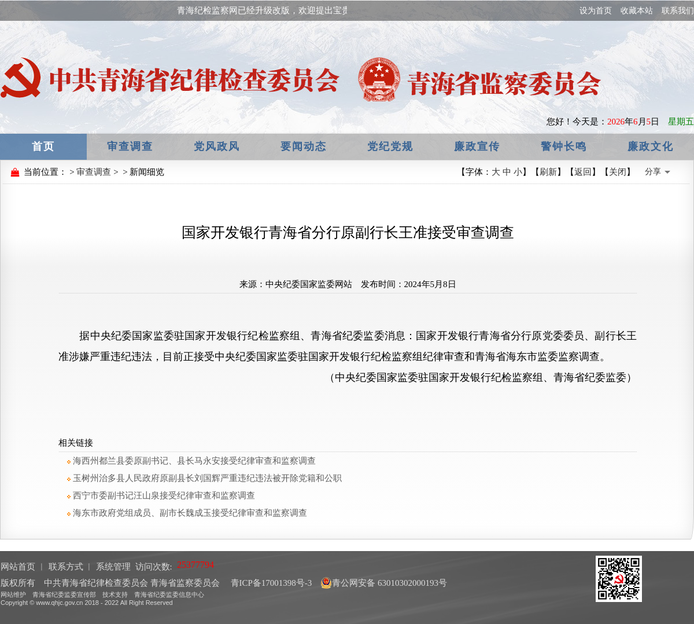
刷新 (548, 172)
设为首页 (595, 10)
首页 (43, 146)
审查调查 (130, 146)
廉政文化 (650, 146)
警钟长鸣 (564, 146)
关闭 (617, 172)
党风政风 (217, 146)
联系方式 (66, 566)
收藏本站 (637, 10)
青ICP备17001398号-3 (270, 583)
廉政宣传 (477, 146)
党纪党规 (390, 146)
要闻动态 (303, 146)
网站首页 (18, 566)
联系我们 (678, 10)
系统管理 (113, 566)
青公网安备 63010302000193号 (383, 583)
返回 (583, 172)
